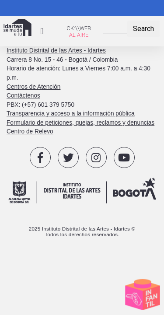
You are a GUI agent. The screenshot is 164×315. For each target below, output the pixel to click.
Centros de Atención (33, 87)
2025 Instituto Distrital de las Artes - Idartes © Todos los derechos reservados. (82, 231)
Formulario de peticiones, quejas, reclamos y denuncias (80, 122)
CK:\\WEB (78, 28)
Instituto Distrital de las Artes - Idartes (56, 50)
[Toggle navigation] (41, 31)
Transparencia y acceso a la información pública (71, 113)
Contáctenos (23, 95)
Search (143, 28)
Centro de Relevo (30, 131)
